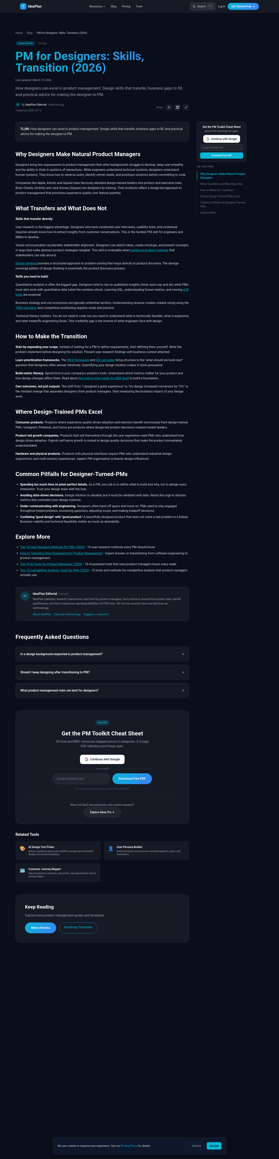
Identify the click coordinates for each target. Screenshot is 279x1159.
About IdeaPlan (42, 614)
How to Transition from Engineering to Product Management (61, 553)
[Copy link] (186, 107)
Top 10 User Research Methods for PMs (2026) (52, 547)
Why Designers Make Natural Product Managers (222, 175)
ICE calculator (105, 360)
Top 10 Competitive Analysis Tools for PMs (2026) (54, 570)
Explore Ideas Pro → (102, 812)
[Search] (202, 6)
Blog (113, 6)
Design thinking (26, 263)
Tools (139, 6)
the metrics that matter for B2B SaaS (103, 378)
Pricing (126, 6)
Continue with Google (102, 759)
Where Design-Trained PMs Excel (220, 196)
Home (19, 32)
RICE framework (78, 360)
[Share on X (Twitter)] (169, 107)
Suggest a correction (96, 614)
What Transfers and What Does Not (221, 183)
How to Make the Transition (216, 190)
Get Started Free (243, 6)
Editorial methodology (67, 614)
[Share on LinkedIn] (177, 107)
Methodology (57, 104)
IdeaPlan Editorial (36, 104)
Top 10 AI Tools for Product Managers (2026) (51, 564)
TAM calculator (26, 308)
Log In (221, 6)
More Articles (40, 928)
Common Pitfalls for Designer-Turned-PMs (223, 204)
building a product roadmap (150, 250)
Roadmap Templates (78, 927)
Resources (98, 6)
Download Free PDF (132, 778)
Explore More (208, 212)
